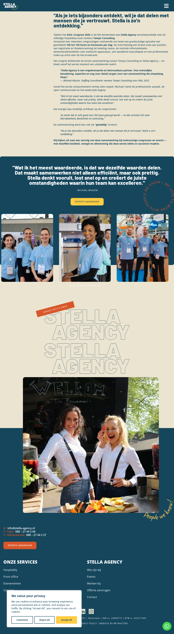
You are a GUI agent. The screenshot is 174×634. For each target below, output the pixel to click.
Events (91, 577)
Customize (22, 620)
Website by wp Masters (114, 623)
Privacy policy (88, 623)
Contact (92, 597)
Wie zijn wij (94, 570)
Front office (10, 577)
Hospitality (10, 570)
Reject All (44, 620)
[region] (44, 608)
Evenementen (12, 583)
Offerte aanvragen (98, 590)
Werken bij (94, 583)
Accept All (66, 620)
